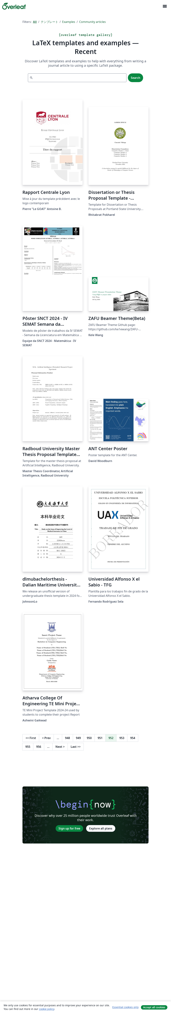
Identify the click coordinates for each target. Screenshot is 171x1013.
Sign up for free (69, 828)
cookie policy (46, 1009)
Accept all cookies (154, 1007)
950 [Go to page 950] (89, 738)
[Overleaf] (14, 6)
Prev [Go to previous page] (46, 738)
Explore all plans (100, 828)
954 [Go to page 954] (132, 738)
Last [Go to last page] (76, 747)
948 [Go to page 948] (67, 738)
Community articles (92, 22)
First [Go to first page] (31, 738)
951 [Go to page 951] (100, 738)
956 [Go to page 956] (38, 747)
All (35, 22)
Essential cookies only (125, 1007)
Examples (68, 22)
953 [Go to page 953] (121, 738)
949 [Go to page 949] (78, 738)
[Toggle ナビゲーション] (164, 6)
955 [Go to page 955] (27, 747)
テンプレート (49, 22)
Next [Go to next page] (60, 747)
